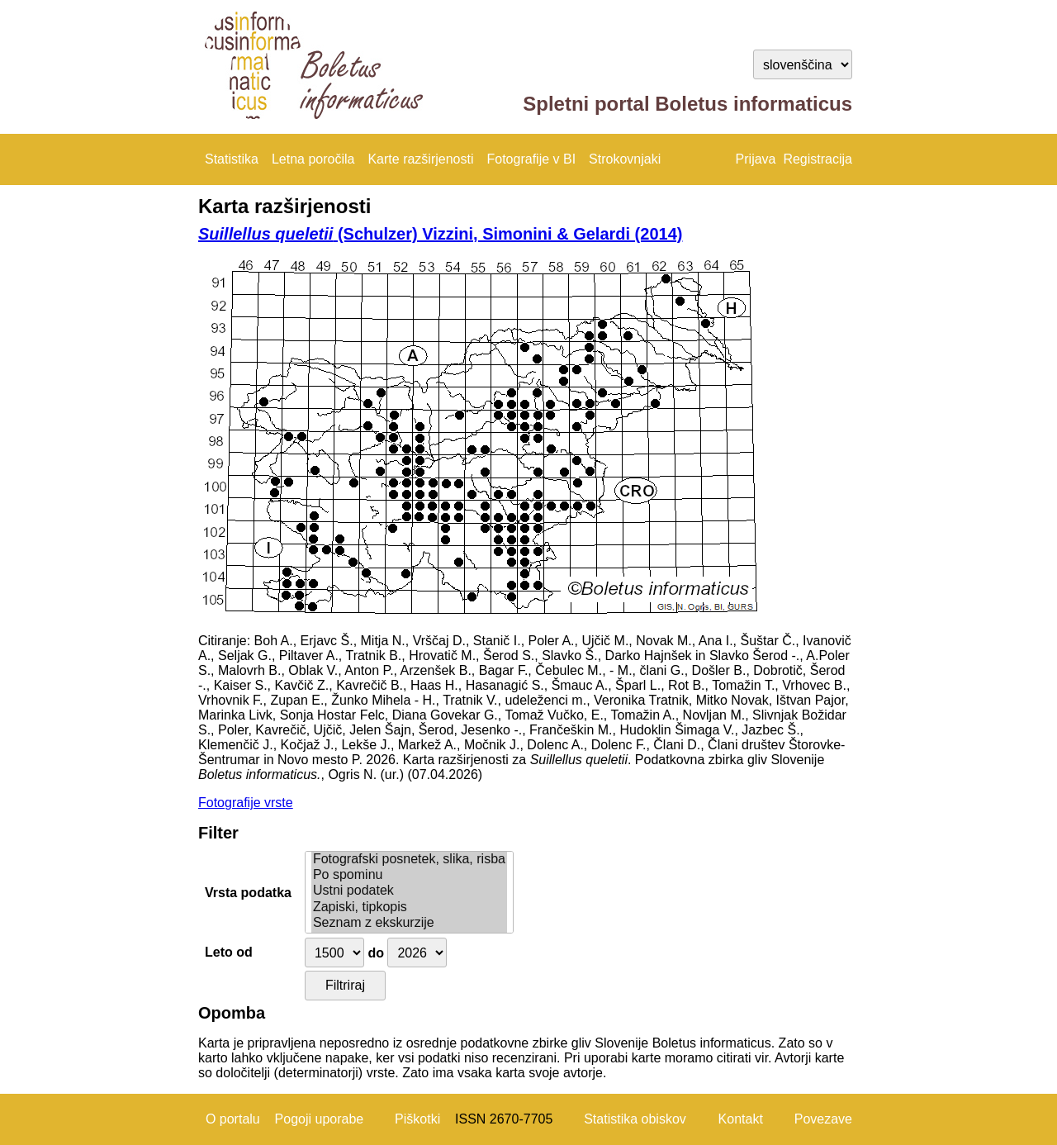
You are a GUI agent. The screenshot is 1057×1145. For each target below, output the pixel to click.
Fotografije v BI (531, 159)
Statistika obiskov (635, 1119)
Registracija (817, 159)
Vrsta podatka (248, 893)
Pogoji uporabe (319, 1119)
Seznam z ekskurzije (409, 923)
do (375, 953)
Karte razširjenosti (420, 159)
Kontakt (740, 1119)
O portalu (233, 1119)
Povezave (823, 1119)
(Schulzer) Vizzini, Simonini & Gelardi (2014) (440, 234)
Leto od (229, 952)
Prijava (756, 159)
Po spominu (409, 875)
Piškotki (417, 1119)
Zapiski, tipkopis (409, 907)
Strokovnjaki (625, 159)
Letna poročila (313, 159)
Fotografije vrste (245, 803)
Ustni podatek (409, 891)
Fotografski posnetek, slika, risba (409, 859)
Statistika (231, 159)
